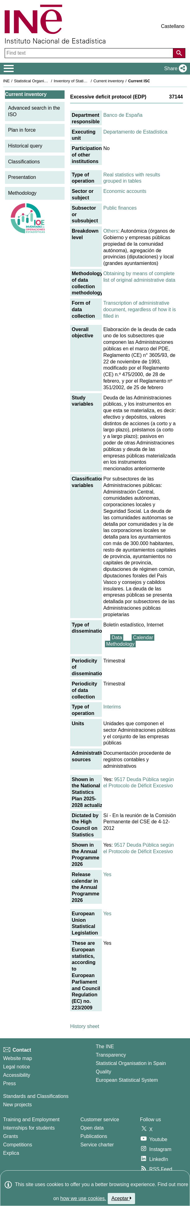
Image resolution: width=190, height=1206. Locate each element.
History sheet (84, 1026)
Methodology (22, 193)
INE (6, 81)
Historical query (25, 145)
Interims (112, 706)
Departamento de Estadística (135, 131)
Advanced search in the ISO (34, 111)
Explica (11, 1153)
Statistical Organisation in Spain (42, 81)
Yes (107, 874)
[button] (174, 68)
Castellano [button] (172, 26)
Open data (92, 1128)
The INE (105, 1046)
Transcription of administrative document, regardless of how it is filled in (139, 309)
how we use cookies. (83, 1198)
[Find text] (89, 53)
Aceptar (121, 1198)
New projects (17, 1104)
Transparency (111, 1055)
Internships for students (29, 1128)
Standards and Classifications (36, 1096)
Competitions (17, 1144)
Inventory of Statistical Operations (83, 81)
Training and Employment (31, 1119)
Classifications (24, 161)
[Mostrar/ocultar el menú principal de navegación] (9, 68)
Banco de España (122, 115)
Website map (17, 1058)
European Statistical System (127, 1080)
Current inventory (108, 81)
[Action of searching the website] (179, 53)
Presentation (22, 177)
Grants (10, 1136)
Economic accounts (125, 191)
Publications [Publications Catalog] (93, 1136)
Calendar (143, 637)
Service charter (97, 1144)
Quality (103, 1071)
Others (110, 231)
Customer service (99, 1119)
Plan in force (22, 130)
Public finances (120, 208)
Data (116, 637)
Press (9, 1083)
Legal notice (16, 1066)
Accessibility (16, 1075)
